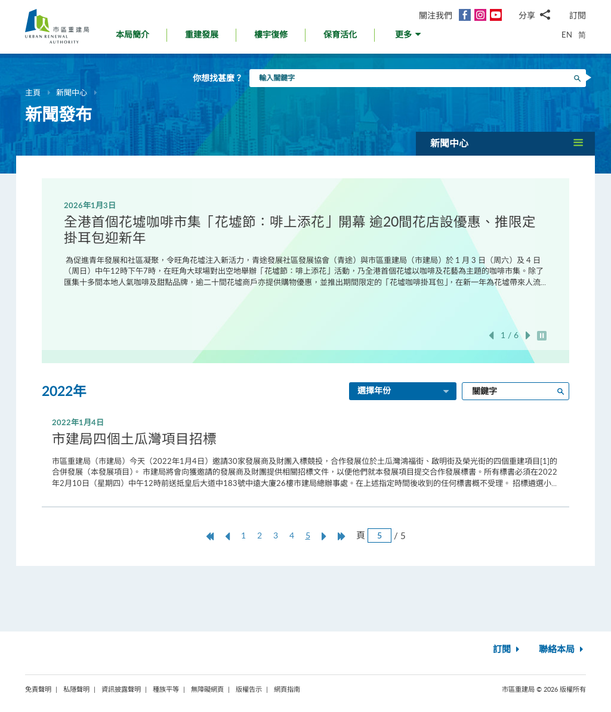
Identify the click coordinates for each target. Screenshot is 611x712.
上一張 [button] (491, 335)
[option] (306, 243)
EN (566, 34)
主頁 (33, 92)
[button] (409, 38)
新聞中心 (71, 92)
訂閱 (577, 15)
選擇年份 (403, 392)
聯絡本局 (562, 649)
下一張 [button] (528, 335)
